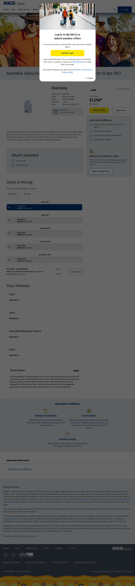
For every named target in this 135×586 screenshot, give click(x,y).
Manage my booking (11, 562)
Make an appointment (101, 171)
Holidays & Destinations (44, 10)
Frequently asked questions (85, 562)
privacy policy (54, 499)
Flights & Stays (24, 10)
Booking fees (14, 519)
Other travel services (76, 10)
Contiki (22, 15)
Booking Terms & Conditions (112, 571)
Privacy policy (96, 571)
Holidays (14, 15)
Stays (13, 10)
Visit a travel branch (60, 562)
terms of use (66, 499)
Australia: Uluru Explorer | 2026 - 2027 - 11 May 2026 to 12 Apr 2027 (52, 15)
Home (5, 15)
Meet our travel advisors (35, 562)
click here (32, 536)
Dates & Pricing (99, 110)
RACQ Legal (128, 571)
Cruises (60, 10)
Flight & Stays (31, 548)
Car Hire (72, 548)
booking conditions (82, 499)
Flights (6, 10)
